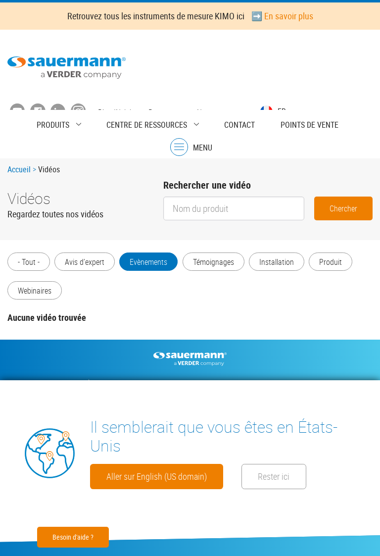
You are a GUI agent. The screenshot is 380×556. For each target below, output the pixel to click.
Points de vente (267, 122)
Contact (205, 122)
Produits (45, 122)
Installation (288, 264)
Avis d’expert (87, 264)
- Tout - (29, 264)
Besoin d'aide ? (73, 537)
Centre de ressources (126, 122)
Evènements (154, 264)
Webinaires (85, 297)
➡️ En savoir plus (282, 16)
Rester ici (128, 475)
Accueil (19, 171)
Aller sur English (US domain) (172, 447)
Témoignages (221, 264)
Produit (29, 297)
